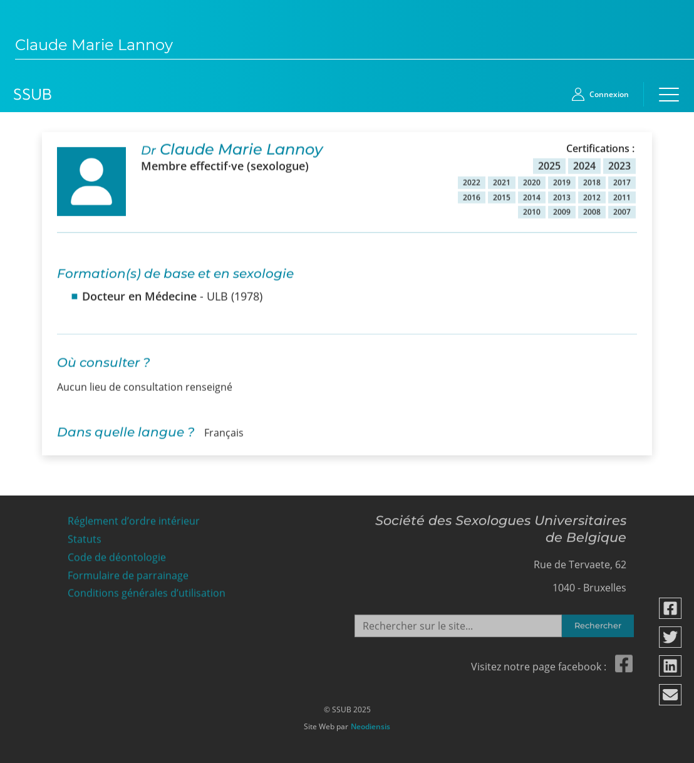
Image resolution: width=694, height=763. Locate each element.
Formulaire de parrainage (128, 571)
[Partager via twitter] (671, 637)
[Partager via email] (671, 694)
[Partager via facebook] (671, 608)
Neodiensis (370, 724)
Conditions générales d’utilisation (146, 589)
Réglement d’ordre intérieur (134, 517)
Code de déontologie (117, 554)
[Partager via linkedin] (671, 666)
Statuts (84, 535)
